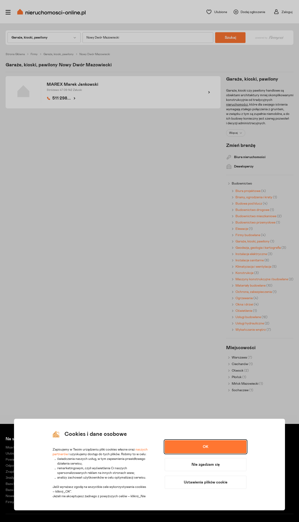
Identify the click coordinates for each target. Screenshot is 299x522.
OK (205, 447)
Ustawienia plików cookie (206, 482)
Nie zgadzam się (206, 464)
